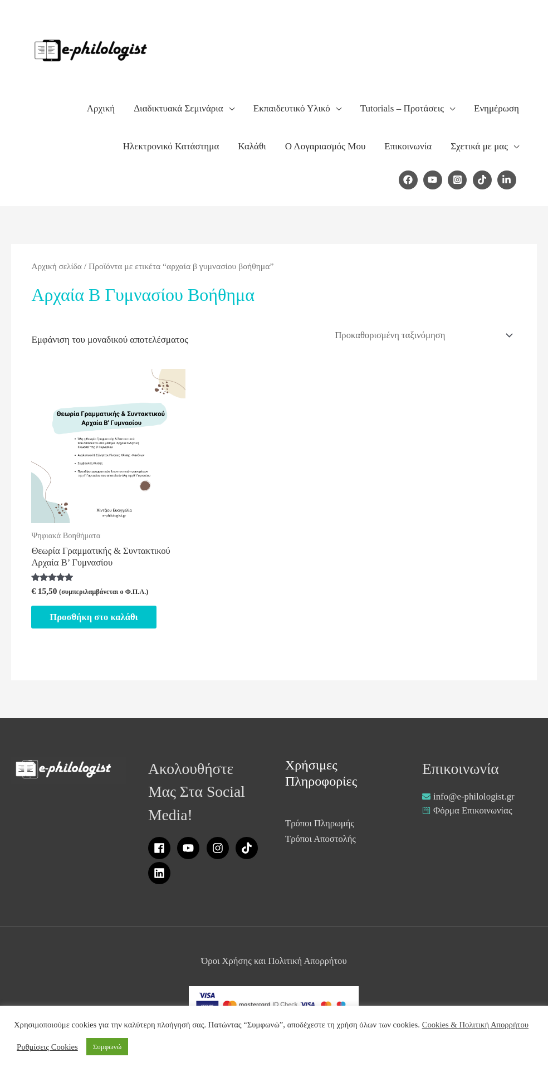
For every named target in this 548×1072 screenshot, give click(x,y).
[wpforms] (467, 812)
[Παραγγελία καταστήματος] (420, 335)
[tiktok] (484, 179)
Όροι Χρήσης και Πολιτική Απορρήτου (273, 963)
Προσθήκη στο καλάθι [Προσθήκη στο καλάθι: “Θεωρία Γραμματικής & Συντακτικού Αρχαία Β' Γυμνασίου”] (98, 618)
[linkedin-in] (508, 179)
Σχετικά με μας (479, 146)
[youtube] (434, 179)
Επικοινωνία (408, 146)
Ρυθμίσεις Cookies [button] (47, 1046)
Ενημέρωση (496, 108)
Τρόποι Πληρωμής (320, 825)
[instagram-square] (459, 179)
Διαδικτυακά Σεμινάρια (178, 108)
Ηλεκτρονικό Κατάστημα (171, 146)
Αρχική (101, 108)
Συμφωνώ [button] (107, 1046)
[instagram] (220, 850)
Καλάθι (252, 146)
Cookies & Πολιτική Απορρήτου (475, 1024)
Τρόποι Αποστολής (321, 841)
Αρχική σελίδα (56, 266)
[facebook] (410, 179)
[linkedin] (161, 875)
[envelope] (468, 798)
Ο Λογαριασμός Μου (325, 146)
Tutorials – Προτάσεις (402, 108)
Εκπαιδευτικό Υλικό (291, 108)
